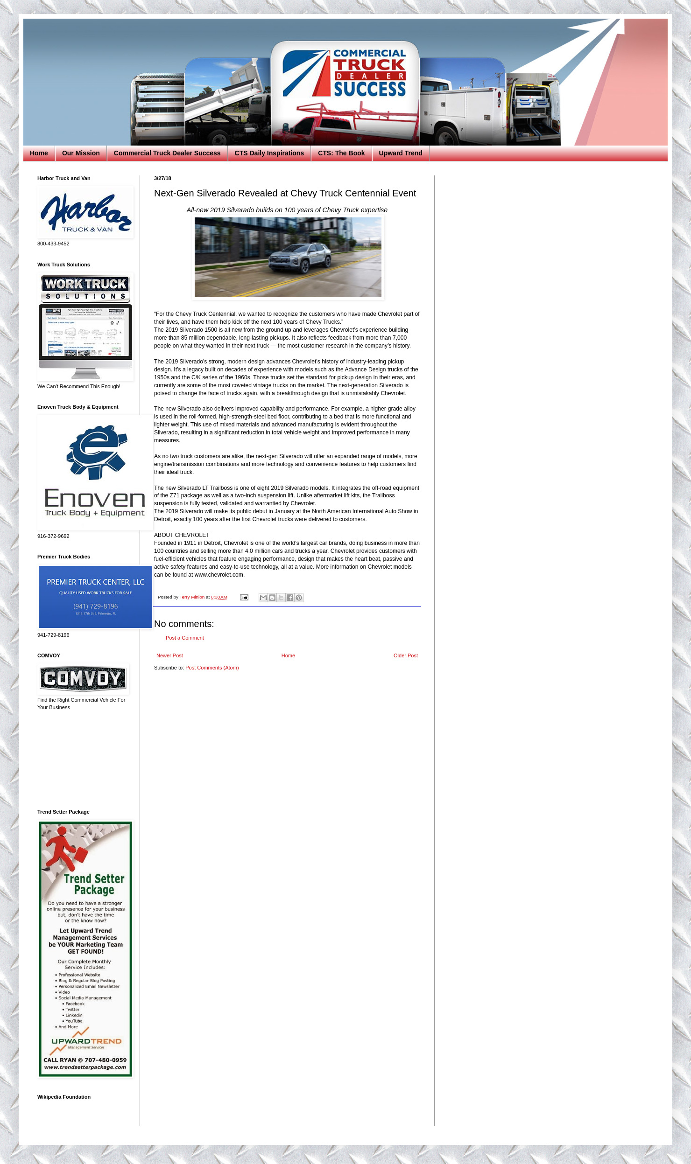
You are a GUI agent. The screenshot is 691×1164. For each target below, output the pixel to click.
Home (39, 153)
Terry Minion (192, 596)
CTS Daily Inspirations (269, 153)
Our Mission (81, 153)
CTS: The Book (341, 153)
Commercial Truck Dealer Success (167, 153)
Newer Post (169, 655)
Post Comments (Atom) (212, 667)
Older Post (406, 655)
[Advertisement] (81, 760)
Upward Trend (401, 153)
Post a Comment (185, 638)
